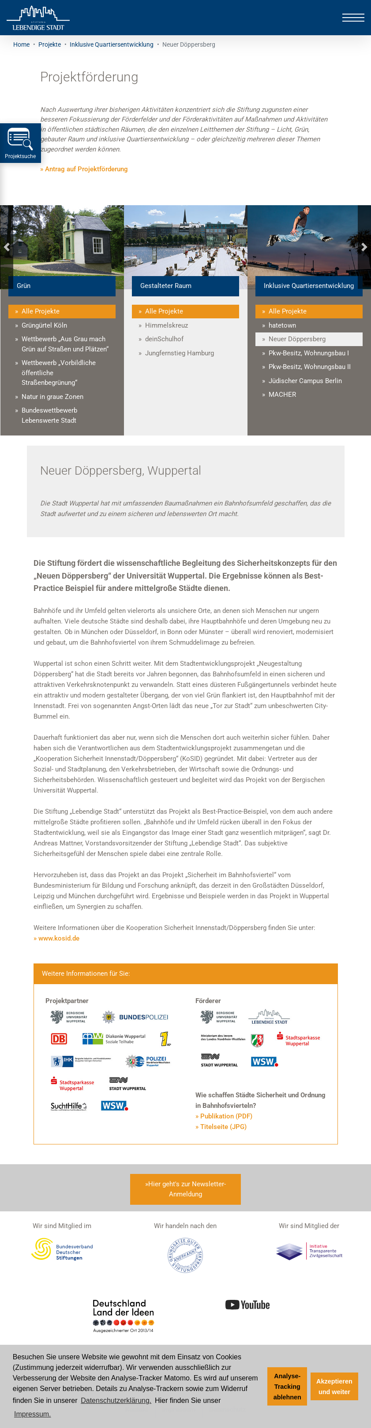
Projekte (49, 44)
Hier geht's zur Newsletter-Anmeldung (187, 1189)
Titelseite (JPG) (223, 1127)
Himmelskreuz (166, 325)
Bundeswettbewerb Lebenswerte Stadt (49, 415)
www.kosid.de (58, 938)
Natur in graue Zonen (52, 397)
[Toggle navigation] (353, 18)
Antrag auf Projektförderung (86, 169)
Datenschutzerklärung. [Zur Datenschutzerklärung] (116, 1400)
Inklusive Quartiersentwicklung (112, 44)
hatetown (282, 325)
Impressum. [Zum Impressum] (32, 1414)
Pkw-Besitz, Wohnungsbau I (309, 353)
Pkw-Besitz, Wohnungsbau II (310, 367)
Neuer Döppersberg (297, 339)
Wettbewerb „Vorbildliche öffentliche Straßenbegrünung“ (59, 373)
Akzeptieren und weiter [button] (334, 1386)
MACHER (282, 395)
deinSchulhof (164, 339)
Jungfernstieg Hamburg (179, 353)
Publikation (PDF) (226, 1116)
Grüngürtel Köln (44, 325)
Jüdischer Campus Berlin (305, 381)
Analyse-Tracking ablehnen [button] (287, 1387)
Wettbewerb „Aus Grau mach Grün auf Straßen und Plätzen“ (65, 344)
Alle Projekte (41, 311)
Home (21, 44)
